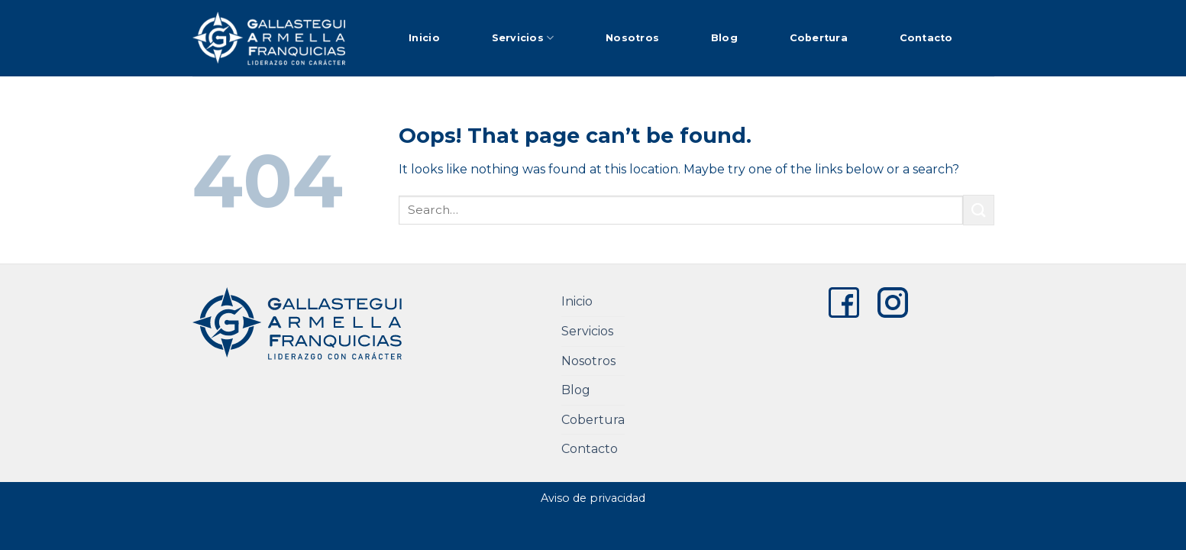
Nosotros (632, 38)
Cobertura (819, 38)
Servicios (523, 38)
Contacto (926, 38)
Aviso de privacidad (593, 498)
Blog (724, 38)
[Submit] (978, 210)
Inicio (424, 38)
